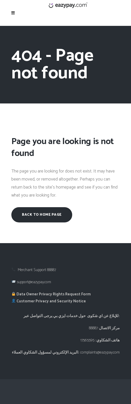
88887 (51, 270)
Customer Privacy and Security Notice (49, 301)
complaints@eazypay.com (100, 352)
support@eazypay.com (34, 282)
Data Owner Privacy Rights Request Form (51, 294)
